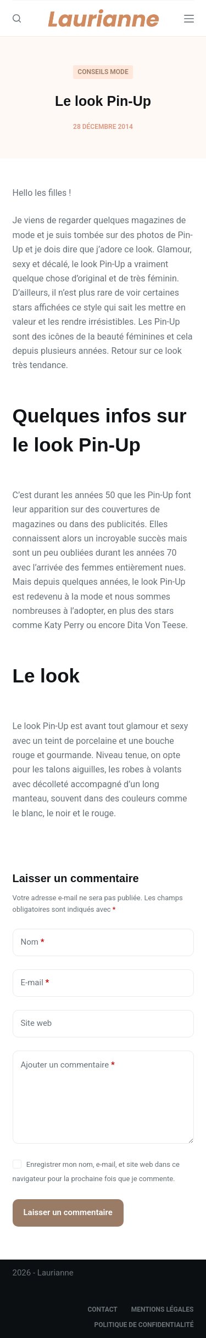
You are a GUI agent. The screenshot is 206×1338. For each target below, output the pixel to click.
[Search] (17, 18)
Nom (32, 942)
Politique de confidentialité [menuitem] (144, 1325)
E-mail (35, 983)
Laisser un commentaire (68, 1212)
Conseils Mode (102, 72)
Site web (36, 1023)
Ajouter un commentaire (68, 1065)
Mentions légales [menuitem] (162, 1309)
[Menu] (189, 19)
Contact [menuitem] (102, 1309)
